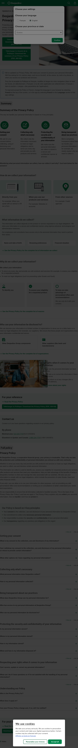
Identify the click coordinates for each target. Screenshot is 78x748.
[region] (39, 733)
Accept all (55, 742)
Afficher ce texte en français (25, 736)
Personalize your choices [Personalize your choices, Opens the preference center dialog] (35, 742)
